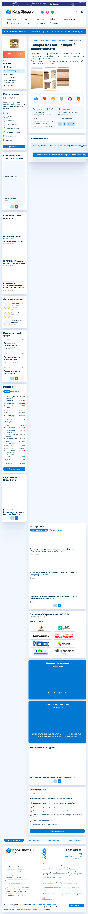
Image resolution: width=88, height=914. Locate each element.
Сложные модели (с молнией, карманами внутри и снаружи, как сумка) (58, 816)
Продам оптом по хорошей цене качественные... (12, 359)
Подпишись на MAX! (42, 12)
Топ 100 (47, 12)
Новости (40, 19)
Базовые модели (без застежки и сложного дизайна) (54, 803)
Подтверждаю (76, 905)
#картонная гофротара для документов (45, 126)
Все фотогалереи (59, 40)
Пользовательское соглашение (54, 884)
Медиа (40, 23)
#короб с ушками (40, 123)
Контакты (10, 85)
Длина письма (11, 124)
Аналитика (69, 19)
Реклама (54, 23)
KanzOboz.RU (14, 840)
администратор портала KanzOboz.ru (74, 857)
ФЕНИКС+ (34, 794)
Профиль (10, 67)
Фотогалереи (12, 71)
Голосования (11, 94)
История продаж (13, 132)
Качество (10, 120)
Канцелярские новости (12, 217)
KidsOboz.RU (34, 840)
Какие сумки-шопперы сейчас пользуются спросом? (52, 798)
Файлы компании (10, 75)
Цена (8, 113)
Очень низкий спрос (41, 821)
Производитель (12, 128)
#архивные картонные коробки (45, 121)
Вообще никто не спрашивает (45, 824)
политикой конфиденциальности (67, 888)
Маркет (28, 23)
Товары (26, 19)
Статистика (14, 81)
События (54, 19)
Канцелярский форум (12, 334)
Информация (12, 23)
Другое (9, 140)
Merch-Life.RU (75, 840)
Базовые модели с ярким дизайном (47, 807)
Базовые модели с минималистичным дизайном (52, 811)
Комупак (66, 109)
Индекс (52, 12)
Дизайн (9, 117)
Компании (11, 19)
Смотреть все (14, 469)
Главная (35, 40)
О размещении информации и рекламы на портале (62, 894)
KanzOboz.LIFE (54, 840)
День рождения (13, 299)
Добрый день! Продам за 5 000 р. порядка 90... (12, 345)
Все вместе (11, 136)
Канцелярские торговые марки (13, 156)
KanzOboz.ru (21, 872)
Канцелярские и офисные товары (22, 13)
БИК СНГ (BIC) (9, 98)
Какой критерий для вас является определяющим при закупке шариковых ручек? (14, 105)
